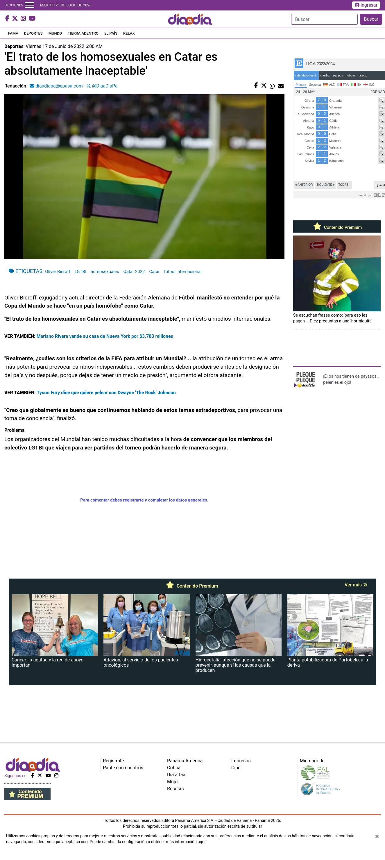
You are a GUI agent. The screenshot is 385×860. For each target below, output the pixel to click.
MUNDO (55, 33)
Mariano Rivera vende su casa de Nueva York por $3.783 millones (105, 336)
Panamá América (185, 760)
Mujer (173, 781)
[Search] (324, 19)
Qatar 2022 (134, 271)
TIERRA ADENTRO (83, 33)
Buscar (371, 19)
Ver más (356, 585)
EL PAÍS (110, 33)
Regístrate (113, 760)
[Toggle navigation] (29, 5)
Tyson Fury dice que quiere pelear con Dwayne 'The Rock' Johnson (106, 392)
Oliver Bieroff (57, 271)
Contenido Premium (337, 227)
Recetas (175, 788)
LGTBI (80, 271)
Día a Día (176, 774)
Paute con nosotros (123, 767)
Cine (236, 767)
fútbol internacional (183, 271)
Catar (154, 271)
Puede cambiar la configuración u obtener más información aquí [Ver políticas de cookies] (147, 841)
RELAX (129, 33)
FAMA (13, 33)
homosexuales (105, 271)
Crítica (173, 767)
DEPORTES (33, 33)
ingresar (366, 5)
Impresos (241, 760)
